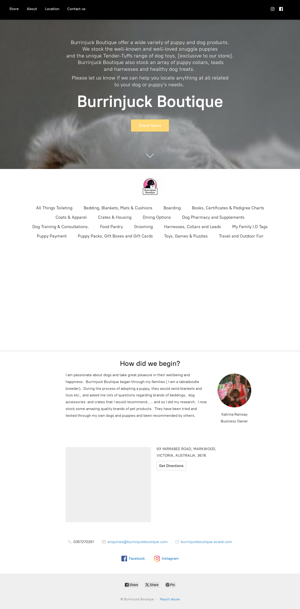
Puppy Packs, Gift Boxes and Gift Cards (115, 236)
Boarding (172, 208)
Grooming (143, 226)
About (32, 9)
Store (14, 9)
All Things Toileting (54, 208)
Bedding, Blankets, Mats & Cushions (118, 208)
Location (52, 9)
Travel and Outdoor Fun (241, 236)
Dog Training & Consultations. (60, 226)
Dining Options (157, 217)
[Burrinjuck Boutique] (150, 186)
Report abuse (170, 599)
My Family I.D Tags (250, 226)
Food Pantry (111, 226)
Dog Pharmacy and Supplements (213, 217)
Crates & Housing (114, 217)
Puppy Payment (52, 236)
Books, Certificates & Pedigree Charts (228, 208)
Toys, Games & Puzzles (186, 236)
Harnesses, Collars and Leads (192, 226)
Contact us (76, 9)
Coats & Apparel (71, 217)
